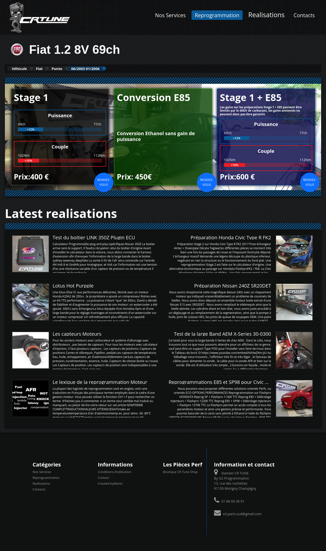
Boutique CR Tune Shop (180, 471)
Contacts (304, 15)
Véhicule (23, 68)
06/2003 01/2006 (112, 68)
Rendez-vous (103, 181)
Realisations (266, 14)
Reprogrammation (217, 15)
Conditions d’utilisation (114, 471)
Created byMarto (110, 483)
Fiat (51, 68)
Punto (75, 68)
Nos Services (170, 15)
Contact (103, 477)
